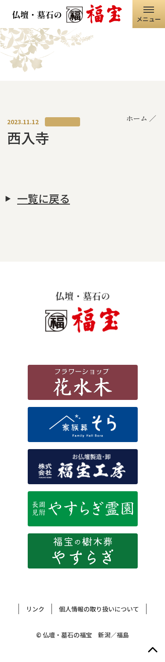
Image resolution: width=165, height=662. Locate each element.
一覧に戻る (43, 198)
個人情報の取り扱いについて (99, 608)
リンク (35, 608)
